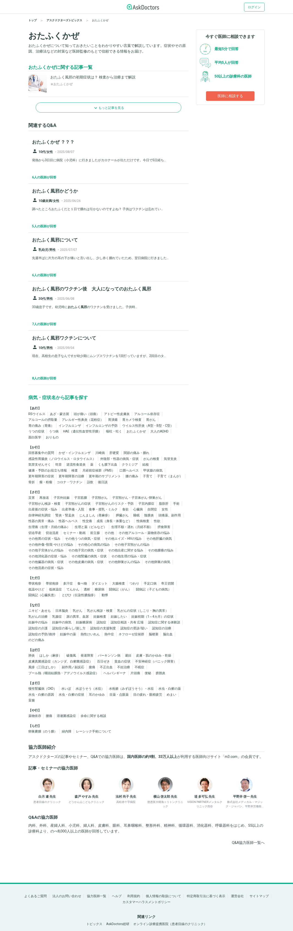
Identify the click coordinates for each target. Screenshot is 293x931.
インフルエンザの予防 (102, 425)
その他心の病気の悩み (94, 544)
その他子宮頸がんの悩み (132, 544)
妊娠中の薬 (68, 634)
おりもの (52, 437)
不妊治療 (123, 667)
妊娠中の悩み (38, 622)
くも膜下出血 (107, 464)
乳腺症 (57, 616)
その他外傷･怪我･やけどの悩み (50, 544)
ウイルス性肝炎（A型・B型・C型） (148, 425)
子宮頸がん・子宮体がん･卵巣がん (137, 497)
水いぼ (66, 688)
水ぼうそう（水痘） (90, 688)
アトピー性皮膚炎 (117, 414)
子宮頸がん (100, 497)
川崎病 (100, 453)
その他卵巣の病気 (157, 562)
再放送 (44, 497)
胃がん (151, 419)
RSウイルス (36, 414)
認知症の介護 (38, 628)
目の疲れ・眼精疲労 (147, 694)
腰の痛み (131, 476)
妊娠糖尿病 (84, 622)
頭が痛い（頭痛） (86, 414)
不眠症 (139, 667)
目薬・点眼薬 (119, 694)
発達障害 (87, 655)
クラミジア (130, 464)
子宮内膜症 (146, 503)
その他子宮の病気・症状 (85, 550)
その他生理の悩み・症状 (128, 556)
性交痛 (87, 521)
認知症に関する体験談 (164, 622)
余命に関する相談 (93, 716)
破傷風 (71, 655)
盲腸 (31, 700)
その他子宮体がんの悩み (46, 550)
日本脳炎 (61, 610)
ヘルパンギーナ (114, 673)
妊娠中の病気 (61, 622)
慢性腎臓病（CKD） (42, 688)
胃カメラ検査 (131, 419)
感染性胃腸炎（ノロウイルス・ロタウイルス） (62, 459)
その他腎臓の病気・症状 (89, 556)
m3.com (231, 756)
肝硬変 (114, 453)
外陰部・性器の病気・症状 (119, 459)
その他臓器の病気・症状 (46, 562)
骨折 (31, 482)
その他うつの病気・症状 (82, 538)
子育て (147, 476)
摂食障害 (163, 527)
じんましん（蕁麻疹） (95, 515)
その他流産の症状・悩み (46, 568)
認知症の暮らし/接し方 (69, 628)
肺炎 (31, 655)
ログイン (254, 7)
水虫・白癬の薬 (169, 688)
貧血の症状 (122, 661)
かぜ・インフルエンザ (75, 453)
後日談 (103, 482)
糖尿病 (99, 589)
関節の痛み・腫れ (136, 453)
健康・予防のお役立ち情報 (47, 470)
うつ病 (54, 431)
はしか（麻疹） (50, 655)
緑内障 (66, 731)
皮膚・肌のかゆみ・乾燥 (153, 655)
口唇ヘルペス (129, 470)
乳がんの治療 (38, 616)
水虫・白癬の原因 (41, 694)
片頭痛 (135, 673)
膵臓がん (122, 515)
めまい (171, 694)
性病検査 (142, 521)
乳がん (77, 610)
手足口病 (150, 583)
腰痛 (49, 716)
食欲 (125, 509)
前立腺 (95, 533)
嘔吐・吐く (114, 431)
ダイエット (100, 583)
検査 (74, 470)
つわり (134, 583)
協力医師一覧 (96, 896)
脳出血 (168, 634)
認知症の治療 (161, 628)
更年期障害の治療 (71, 476)
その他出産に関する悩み (125, 550)
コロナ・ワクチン (69, 482)
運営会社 (237, 896)
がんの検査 (151, 459)
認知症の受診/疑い (133, 628)
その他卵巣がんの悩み (124, 562)
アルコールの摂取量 (42, 419)
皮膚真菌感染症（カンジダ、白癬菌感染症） (60, 661)
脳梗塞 (153, 634)
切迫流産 (52, 533)
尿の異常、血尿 (77, 616)
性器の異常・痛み (41, 521)
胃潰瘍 (113, 419)
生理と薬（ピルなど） (91, 527)
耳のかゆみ (97, 694)
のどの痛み (36, 640)
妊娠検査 (99, 616)
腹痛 (92, 667)
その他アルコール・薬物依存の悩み (144, 533)
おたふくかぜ (136, 431)
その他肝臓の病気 (159, 538)
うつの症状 (36, 431)
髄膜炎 (149, 515)
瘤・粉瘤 (45, 482)
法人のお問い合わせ (66, 896)
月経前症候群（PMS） (98, 470)
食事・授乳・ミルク (103, 509)
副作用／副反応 (73, 667)
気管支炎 (170, 459)
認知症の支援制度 (103, 628)
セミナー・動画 (74, 533)
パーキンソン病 (109, 655)
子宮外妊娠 (62, 497)
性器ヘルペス (68, 521)
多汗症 (68, 583)
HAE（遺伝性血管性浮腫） (82, 431)
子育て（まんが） (170, 476)
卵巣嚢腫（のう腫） (42, 731)
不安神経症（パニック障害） (156, 661)
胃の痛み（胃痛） (41, 425)
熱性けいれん (90, 634)
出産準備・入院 (73, 509)
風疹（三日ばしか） (42, 667)
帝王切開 (167, 583)
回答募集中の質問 (41, 453)
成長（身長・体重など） (114, 521)
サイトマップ (259, 896)
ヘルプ (117, 896)
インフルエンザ (70, 425)
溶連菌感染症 (66, 716)
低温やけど (36, 589)
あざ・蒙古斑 (59, 414)
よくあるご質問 (35, 896)
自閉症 (152, 509)
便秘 (148, 673)
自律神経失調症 (39, 515)
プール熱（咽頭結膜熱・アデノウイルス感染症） (63, 673)
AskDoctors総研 (117, 924)
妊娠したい (119, 616)
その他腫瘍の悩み (161, 550)
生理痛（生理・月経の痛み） (49, 527)
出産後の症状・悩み (42, 509)
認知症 (101, 622)
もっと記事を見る (111, 108)
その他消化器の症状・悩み (47, 556)
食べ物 (82, 583)
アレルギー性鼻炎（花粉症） (82, 419)
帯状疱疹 (34, 583)
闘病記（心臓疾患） (42, 595)
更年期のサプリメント (105, 476)
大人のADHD (159, 431)
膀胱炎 (160, 673)
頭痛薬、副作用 (169, 515)
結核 (145, 464)
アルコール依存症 (147, 414)
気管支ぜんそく (39, 464)
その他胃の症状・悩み (44, 538)
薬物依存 (34, 716)
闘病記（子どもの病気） (153, 589)
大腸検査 (118, 583)
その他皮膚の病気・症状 (85, 562)
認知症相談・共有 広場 (127, 622)
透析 (87, 589)
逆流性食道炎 (76, 464)
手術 (176, 503)
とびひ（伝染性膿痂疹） (79, 595)
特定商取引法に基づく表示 (206, 896)
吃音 (58, 464)
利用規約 (133, 896)
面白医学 (34, 437)
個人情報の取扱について (163, 896)
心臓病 (138, 509)
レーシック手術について (93, 731)
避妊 (128, 655)
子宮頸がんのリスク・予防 (114, 503)
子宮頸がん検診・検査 (44, 503)
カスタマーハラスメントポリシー (146, 902)
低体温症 (55, 589)
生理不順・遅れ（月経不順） (132, 527)
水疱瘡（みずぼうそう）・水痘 (131, 688)
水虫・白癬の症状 (71, 694)
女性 (165, 509)
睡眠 (136, 515)
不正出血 (106, 667)
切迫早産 (34, 533)
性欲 (157, 521)
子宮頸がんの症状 (78, 503)
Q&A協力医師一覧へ (248, 842)
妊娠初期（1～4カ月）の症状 (152, 616)
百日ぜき (103, 661)
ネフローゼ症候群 (131, 634)
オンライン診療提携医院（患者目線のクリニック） (170, 924)
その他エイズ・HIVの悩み (123, 538)
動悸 (105, 595)
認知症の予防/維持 (41, 634)
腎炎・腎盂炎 (65, 515)
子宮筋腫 (80, 497)
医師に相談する (230, 96)
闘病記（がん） (120, 589)
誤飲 (90, 482)
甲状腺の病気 (153, 470)
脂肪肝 (163, 503)
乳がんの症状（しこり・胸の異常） (142, 610)
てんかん (72, 589)
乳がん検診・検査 (100, 610)
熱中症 (109, 634)
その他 (109, 533)
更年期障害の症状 (41, 476)
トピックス (94, 924)
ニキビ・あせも (39, 610)
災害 (31, 497)
